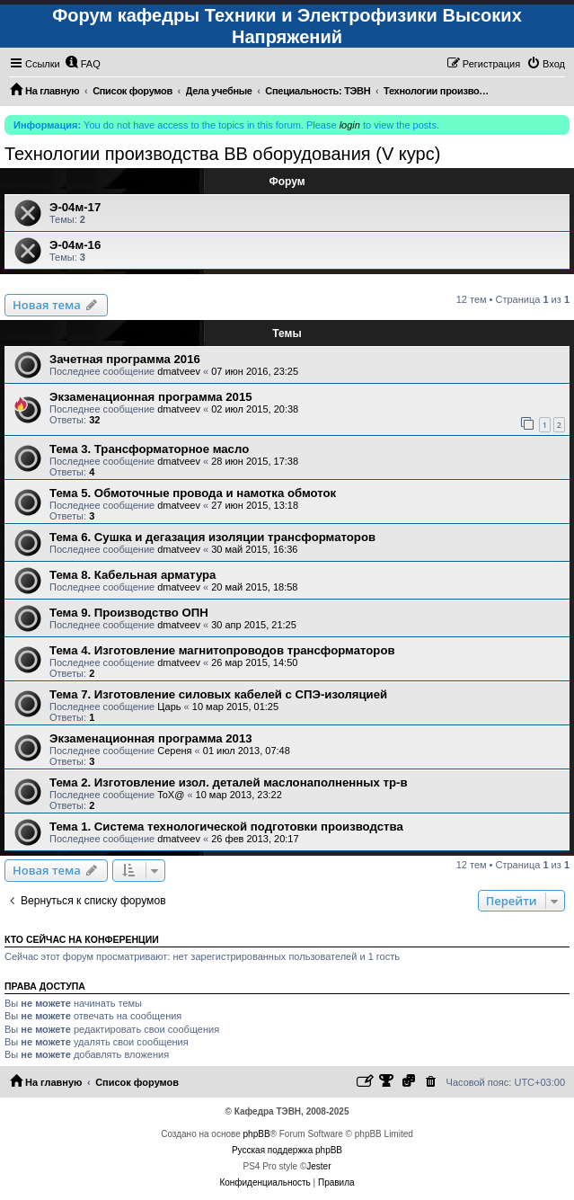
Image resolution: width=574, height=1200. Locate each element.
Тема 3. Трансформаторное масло (149, 449)
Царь (169, 706)
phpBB (256, 1134)
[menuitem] (83, 64)
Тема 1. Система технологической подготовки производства (226, 826)
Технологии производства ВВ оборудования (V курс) (222, 154)
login (350, 125)
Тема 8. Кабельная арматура (132, 575)
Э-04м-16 (75, 245)
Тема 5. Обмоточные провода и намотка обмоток (192, 493)
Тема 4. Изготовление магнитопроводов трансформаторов (222, 650)
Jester (318, 1166)
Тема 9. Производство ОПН (128, 612)
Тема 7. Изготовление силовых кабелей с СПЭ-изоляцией (218, 694)
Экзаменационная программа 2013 (150, 738)
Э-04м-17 (75, 207)
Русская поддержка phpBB (287, 1150)
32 (94, 419)
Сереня (174, 750)
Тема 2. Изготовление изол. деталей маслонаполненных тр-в (228, 782)
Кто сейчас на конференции (81, 939)
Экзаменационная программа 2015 (150, 397)
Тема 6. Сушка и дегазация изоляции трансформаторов (212, 537)
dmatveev (178, 371)
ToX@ (170, 794)
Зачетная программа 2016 (124, 359)
